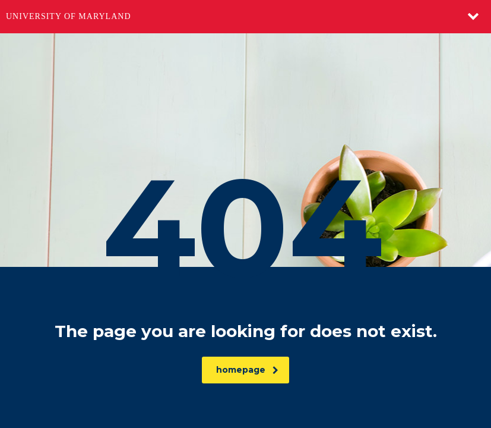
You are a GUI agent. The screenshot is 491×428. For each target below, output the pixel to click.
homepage (247, 369)
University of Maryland (68, 16)
